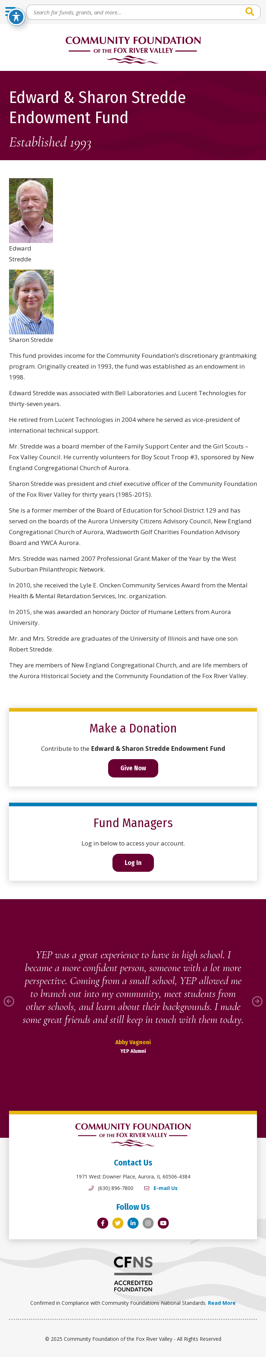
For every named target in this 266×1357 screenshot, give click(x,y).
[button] (9, 1001)
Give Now (133, 768)
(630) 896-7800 (115, 1188)
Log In (133, 863)
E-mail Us (166, 1188)
